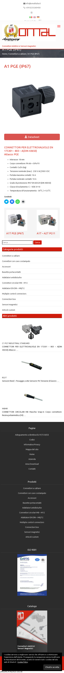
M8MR (5, 408)
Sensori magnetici (9, 304)
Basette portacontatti (11, 272)
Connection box (9, 299)
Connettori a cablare (17, 54)
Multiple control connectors (14, 294)
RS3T (4, 377)
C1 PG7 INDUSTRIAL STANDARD (16, 343)
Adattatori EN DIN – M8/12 (13, 288)
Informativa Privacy (32, 444)
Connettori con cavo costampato (16, 261)
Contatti (32, 469)
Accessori (6, 267)
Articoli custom (8, 310)
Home (4, 54)
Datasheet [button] (32, 137)
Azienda (32, 459)
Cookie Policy (22, 662)
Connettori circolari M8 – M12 (15, 283)
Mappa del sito (32, 449)
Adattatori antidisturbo (12, 277)
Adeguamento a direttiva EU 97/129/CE (32, 435)
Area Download (32, 464)
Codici (32, 440)
